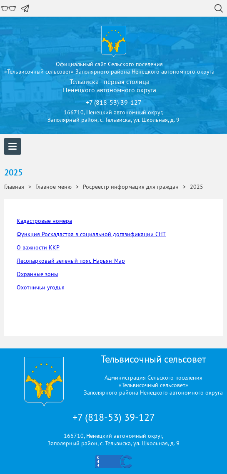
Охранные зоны (37, 274)
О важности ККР (38, 247)
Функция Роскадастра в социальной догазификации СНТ (91, 234)
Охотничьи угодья (41, 287)
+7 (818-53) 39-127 (113, 417)
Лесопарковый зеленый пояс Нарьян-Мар (71, 260)
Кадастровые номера (44, 221)
